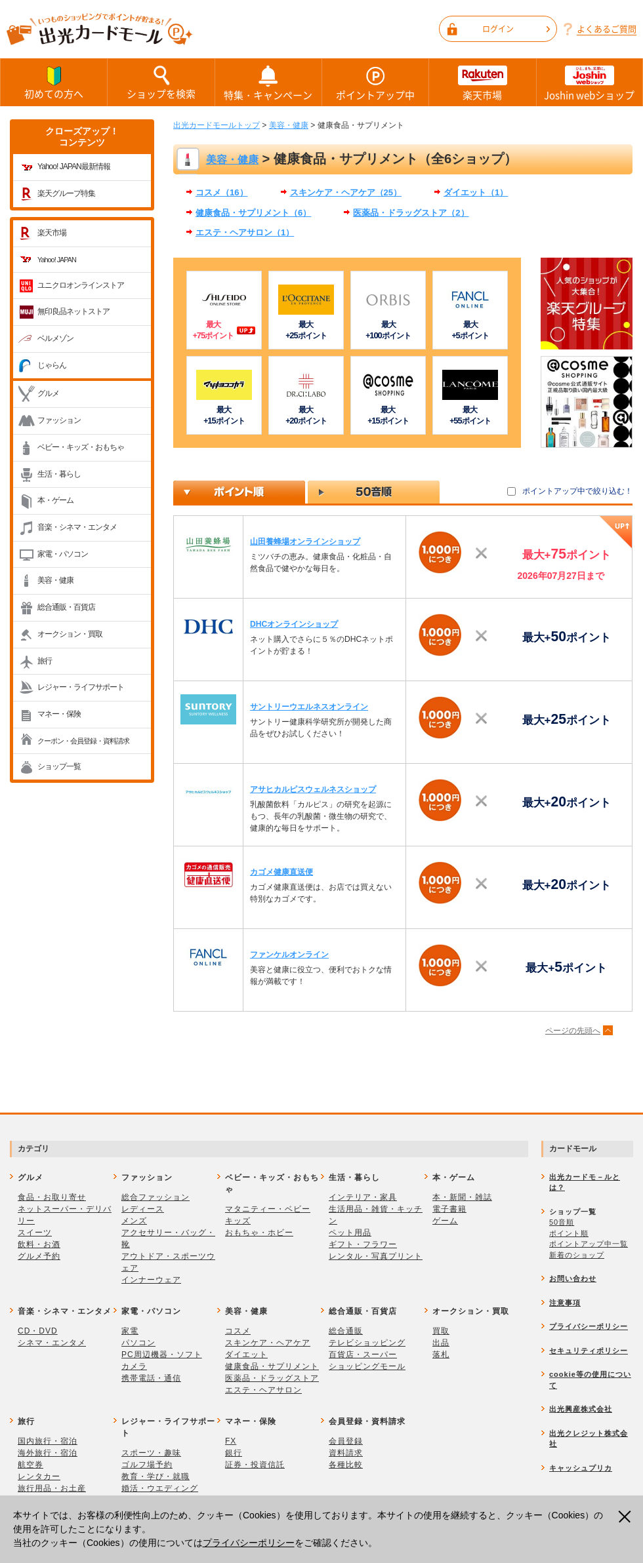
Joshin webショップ (589, 82)
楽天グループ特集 (66, 193)
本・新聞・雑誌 (462, 1197)
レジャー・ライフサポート (80, 687)
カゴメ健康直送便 (281, 872)
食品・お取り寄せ (52, 1197)
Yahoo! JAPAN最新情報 (73, 166)
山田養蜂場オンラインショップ (305, 541)
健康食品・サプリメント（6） (253, 213)
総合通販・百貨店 (66, 607)
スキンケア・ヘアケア (267, 1342)
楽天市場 (482, 82)
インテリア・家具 (363, 1197)
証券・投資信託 (255, 1464)
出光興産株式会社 (580, 1409)
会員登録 (346, 1441)
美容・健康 (55, 580)
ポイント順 (569, 1233)
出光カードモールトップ (216, 125)
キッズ (238, 1220)
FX (230, 1441)
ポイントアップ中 (375, 82)
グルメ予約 (39, 1256)
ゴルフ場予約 (147, 1464)
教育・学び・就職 (155, 1476)
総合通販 (346, 1330)
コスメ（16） (222, 192)
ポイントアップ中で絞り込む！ (577, 491)
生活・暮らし (59, 474)
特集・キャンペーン (268, 82)
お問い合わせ (572, 1278)
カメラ (134, 1366)
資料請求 (346, 1452)
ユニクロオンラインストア (80, 285)
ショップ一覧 (59, 766)
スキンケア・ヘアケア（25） (346, 192)
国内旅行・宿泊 (47, 1441)
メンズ (134, 1220)
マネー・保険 (59, 714)
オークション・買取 (69, 634)
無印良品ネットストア (73, 311)
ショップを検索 (161, 82)
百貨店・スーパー (363, 1354)
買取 (440, 1330)
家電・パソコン (62, 554)
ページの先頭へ (572, 1030)
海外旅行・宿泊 (47, 1452)
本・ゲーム (55, 500)
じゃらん (51, 365)
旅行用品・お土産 (52, 1488)
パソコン (138, 1342)
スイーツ (35, 1232)
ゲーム (445, 1220)
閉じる (626, 1517)
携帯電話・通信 (151, 1378)
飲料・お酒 (39, 1244)
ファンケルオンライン (289, 954)
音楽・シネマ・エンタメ (77, 527)
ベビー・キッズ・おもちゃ (80, 447)
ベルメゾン (55, 338)
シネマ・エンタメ (52, 1342)
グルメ (48, 393)
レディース (142, 1209)
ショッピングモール (367, 1366)
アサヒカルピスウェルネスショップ (313, 789)
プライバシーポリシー (249, 1542)
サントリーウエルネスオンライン (309, 706)
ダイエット (246, 1354)
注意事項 (565, 1303)
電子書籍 (449, 1209)
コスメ (238, 1330)
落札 (440, 1354)
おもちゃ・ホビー (259, 1232)
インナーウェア (151, 1279)
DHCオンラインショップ (294, 624)
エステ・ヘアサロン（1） (245, 232)
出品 (440, 1342)
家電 (129, 1330)
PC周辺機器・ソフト (161, 1354)
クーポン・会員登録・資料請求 (83, 741)
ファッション (59, 420)
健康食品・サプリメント (272, 1366)
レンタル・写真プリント (376, 1256)
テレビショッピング (367, 1342)
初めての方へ (54, 82)
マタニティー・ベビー (267, 1209)
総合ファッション (155, 1197)
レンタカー (39, 1476)
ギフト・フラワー (363, 1244)
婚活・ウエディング (159, 1488)
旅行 (44, 660)
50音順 (561, 1222)
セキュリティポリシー (588, 1351)
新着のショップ (576, 1255)
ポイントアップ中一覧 (588, 1244)
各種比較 (346, 1464)
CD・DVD (38, 1330)
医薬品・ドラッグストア (272, 1378)
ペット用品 (350, 1232)
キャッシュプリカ (580, 1468)
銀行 (233, 1452)
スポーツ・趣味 (151, 1452)
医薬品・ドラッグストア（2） (410, 213)
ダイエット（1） (476, 192)
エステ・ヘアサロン (263, 1390)
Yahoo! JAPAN (56, 260)
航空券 (30, 1464)
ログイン (516, 28)
